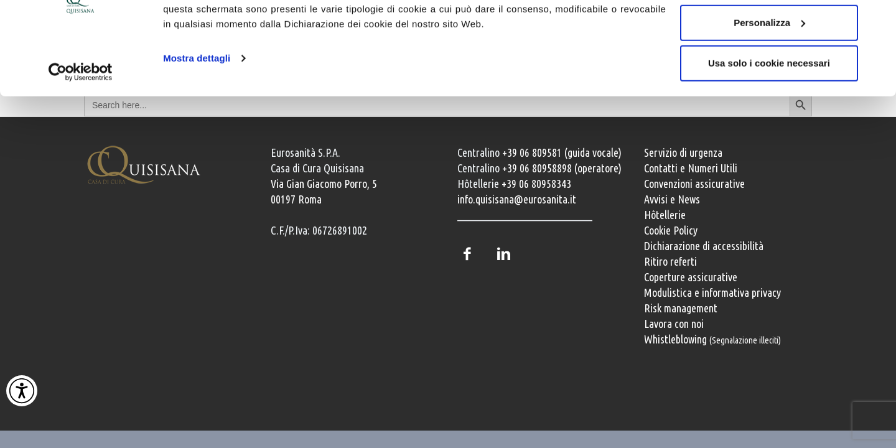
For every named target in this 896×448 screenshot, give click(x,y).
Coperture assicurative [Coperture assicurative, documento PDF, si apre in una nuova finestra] (690, 277)
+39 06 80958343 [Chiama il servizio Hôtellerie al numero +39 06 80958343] (536, 183)
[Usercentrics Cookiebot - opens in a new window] (80, 123)
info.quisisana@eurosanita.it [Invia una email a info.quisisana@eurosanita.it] (516, 199)
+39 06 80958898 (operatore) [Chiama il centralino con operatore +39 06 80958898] (562, 168)
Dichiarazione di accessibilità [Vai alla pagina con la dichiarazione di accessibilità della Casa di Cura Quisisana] (703, 246)
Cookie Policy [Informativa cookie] (671, 230)
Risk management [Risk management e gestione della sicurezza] (680, 308)
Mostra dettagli (196, 109)
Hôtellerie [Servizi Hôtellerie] (665, 214)
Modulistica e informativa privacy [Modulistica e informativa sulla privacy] (712, 292)
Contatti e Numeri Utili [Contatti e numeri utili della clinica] (690, 168)
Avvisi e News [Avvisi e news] (672, 199)
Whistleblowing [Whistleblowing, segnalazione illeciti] (712, 339)
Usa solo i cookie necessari (769, 114)
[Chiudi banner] (876, 19)
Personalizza (769, 73)
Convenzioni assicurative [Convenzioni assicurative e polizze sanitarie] (694, 183)
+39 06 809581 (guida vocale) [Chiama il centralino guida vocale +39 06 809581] (562, 152)
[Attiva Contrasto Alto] (21, 390)
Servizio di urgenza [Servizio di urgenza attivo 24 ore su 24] (683, 152)
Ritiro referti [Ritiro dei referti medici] (670, 261)
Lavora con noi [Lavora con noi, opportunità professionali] (674, 323)
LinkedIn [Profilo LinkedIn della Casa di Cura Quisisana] (503, 253)
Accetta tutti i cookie (769, 32)
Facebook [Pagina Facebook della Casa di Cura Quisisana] (466, 253)
